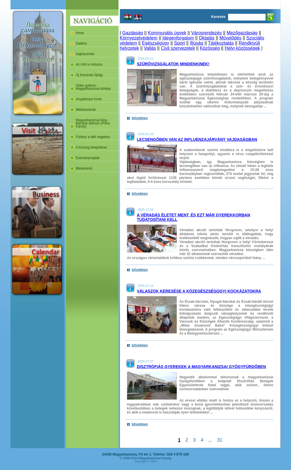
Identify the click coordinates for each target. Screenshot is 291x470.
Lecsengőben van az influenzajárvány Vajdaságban (197, 139)
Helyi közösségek (242, 48)
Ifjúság (196, 43)
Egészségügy (155, 43)
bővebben (140, 118)
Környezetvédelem (139, 37)
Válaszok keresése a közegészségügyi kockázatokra (199, 291)
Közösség (210, 48)
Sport (179, 43)
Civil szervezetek (178, 48)
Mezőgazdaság (241, 32)
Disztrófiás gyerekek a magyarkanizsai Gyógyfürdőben (201, 366)
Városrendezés (206, 32)
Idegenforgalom (178, 37)
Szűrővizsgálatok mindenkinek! (173, 64)
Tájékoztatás (221, 43)
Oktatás (207, 37)
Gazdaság (132, 32)
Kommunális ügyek (167, 32)
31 (220, 440)
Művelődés (230, 37)
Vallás (150, 48)
